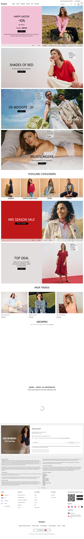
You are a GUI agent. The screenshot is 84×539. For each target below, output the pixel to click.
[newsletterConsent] (51, 438)
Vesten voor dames (46, 480)
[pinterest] (69, 507)
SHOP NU (21, 31)
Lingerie (44, 485)
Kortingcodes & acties (21, 502)
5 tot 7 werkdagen (77, 1)
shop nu (21, 111)
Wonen (51, 45)
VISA (5, 497)
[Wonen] (28, 4)
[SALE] (32, 4)
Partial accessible (35, 525)
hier (37, 447)
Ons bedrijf (53, 495)
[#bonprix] (37, 4)
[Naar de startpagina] (6, 4)
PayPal (6, 503)
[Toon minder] (42, 488)
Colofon (59, 525)
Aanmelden (72, 442)
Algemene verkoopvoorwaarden (24, 525)
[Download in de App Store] (80, 499)
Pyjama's (44, 484)
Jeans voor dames (46, 478)
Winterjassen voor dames (47, 482)
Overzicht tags (37, 507)
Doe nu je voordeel (21, 223)
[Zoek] (71, 4)
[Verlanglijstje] (78, 4)
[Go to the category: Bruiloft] (42, 109)
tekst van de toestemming (65, 438)
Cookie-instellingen (52, 525)
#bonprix (42, 322)
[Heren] (18, 4)
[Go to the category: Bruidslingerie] (42, 150)
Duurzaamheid (53, 497)
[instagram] (78, 507)
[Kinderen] (23, 4)
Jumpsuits (44, 476)
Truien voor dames (46, 479)
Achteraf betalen (7, 506)
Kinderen (44, 45)
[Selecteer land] (42, 530)
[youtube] (75, 507)
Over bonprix (53, 492)
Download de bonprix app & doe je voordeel (75, 492)
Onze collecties (37, 492)
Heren (39, 45)
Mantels (44, 481)
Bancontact (6, 500)
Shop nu (21, 71)
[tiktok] (82, 507)
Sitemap (63, 525)
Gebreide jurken (45, 475)
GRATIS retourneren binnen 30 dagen (67, 1)
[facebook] (72, 507)
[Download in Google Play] (80, 496)
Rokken (44, 477)
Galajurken (44, 473)
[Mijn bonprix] (75, 4)
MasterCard (6, 495)
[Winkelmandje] (82, 4)
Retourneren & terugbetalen (22, 500)
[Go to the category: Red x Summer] (42, 68)
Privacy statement (43, 525)
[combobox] (65, 4)
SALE (35, 505)
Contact (19, 507)
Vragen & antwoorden (21, 495)
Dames (33, 45)
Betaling (2, 492)
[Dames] (14, 4)
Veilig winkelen (73, 513)
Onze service (20, 492)
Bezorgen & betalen (21, 497)
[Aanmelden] (73, 443)
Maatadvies (19, 505)
